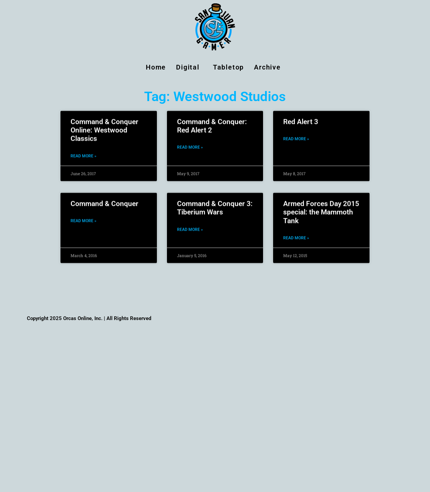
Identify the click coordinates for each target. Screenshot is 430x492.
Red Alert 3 (300, 117)
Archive (269, 67)
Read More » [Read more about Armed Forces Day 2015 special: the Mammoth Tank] (296, 232)
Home (156, 67)
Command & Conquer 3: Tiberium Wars (215, 203)
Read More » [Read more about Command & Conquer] (83, 216)
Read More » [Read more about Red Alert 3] (296, 134)
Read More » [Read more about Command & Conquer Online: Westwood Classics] (83, 150)
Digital (189, 67)
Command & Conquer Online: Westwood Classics (104, 125)
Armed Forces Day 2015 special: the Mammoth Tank (321, 207)
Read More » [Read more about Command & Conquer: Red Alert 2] (190, 142)
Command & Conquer (104, 199)
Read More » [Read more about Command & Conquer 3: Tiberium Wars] (190, 224)
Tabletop (228, 67)
